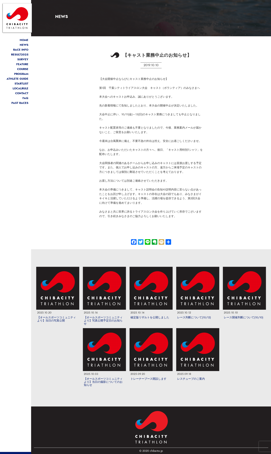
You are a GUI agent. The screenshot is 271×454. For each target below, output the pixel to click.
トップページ (15, 40)
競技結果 (15, 54)
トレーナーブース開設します (148, 379)
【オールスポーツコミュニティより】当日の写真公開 (56, 319)
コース (15, 69)
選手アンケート (15, 59)
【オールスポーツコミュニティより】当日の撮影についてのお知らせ (103, 382)
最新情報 (15, 45)
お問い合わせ (15, 93)
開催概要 (15, 49)
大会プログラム (15, 74)
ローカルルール (15, 88)
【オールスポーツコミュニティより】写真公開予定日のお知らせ (103, 321)
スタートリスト (15, 83)
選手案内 (15, 78)
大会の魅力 (15, 64)
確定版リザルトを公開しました (149, 317)
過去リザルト (15, 103)
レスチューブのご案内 (191, 379)
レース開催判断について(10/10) (243, 317)
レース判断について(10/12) (194, 317)
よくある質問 (15, 98)
